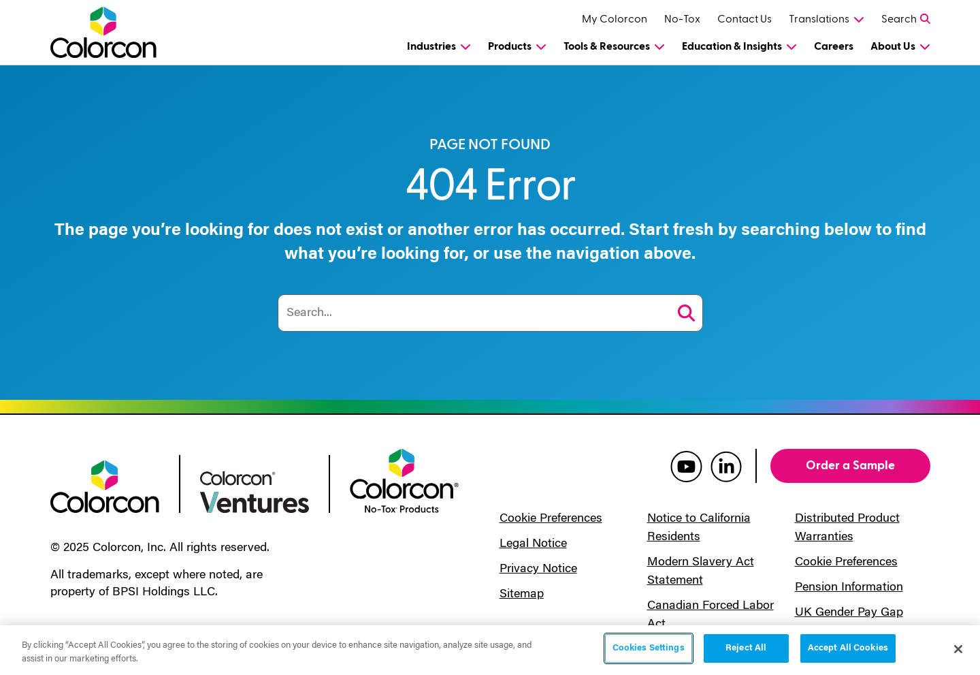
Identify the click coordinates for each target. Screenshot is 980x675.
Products (510, 46)
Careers (833, 46)
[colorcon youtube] (686, 466)
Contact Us (744, 19)
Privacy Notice (538, 569)
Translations (819, 19)
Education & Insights (732, 46)
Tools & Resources (607, 46)
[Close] (958, 649)
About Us (892, 46)
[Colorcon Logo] (116, 32)
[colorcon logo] (104, 486)
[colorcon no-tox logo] (404, 479)
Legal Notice (533, 544)
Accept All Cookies (848, 648)
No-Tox (682, 19)
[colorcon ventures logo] (254, 491)
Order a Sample (850, 465)
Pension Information (849, 588)
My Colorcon (614, 19)
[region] (490, 650)
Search (899, 19)
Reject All (745, 648)
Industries (431, 46)
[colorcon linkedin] (726, 466)
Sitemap (522, 594)
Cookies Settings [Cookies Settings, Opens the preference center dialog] (648, 648)
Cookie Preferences (551, 519)
